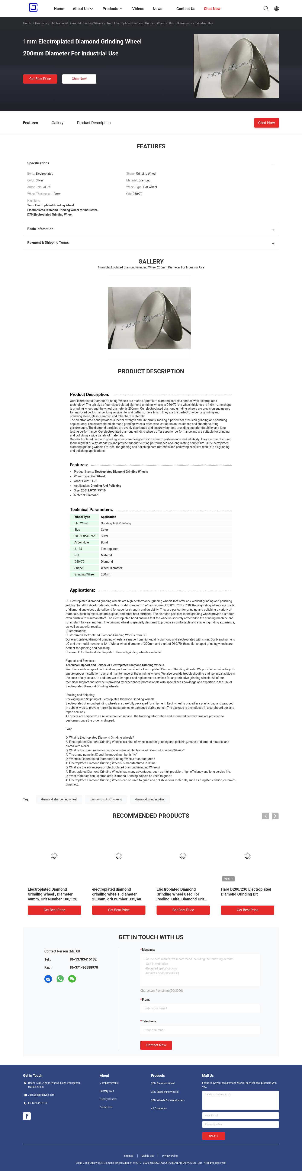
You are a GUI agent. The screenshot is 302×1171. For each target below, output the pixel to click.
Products (41, 23)
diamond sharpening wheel (59, 799)
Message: (148, 949)
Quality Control (108, 1099)
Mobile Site (147, 1155)
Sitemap (129, 1155)
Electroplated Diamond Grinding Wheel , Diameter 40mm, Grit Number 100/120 (52, 894)
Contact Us (106, 1107)
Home (27, 23)
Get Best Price (40, 79)
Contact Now (156, 1045)
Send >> (213, 1136)
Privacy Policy (170, 1155)
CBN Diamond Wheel (163, 1083)
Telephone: (149, 1021)
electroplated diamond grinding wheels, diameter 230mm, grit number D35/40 (116, 894)
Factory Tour (107, 1091)
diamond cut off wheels (106, 799)
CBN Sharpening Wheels (165, 1091)
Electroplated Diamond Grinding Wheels (77, 23)
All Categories (159, 1108)
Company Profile (109, 1082)
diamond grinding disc (150, 799)
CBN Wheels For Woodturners (168, 1100)
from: (146, 999)
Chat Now (79, 79)
